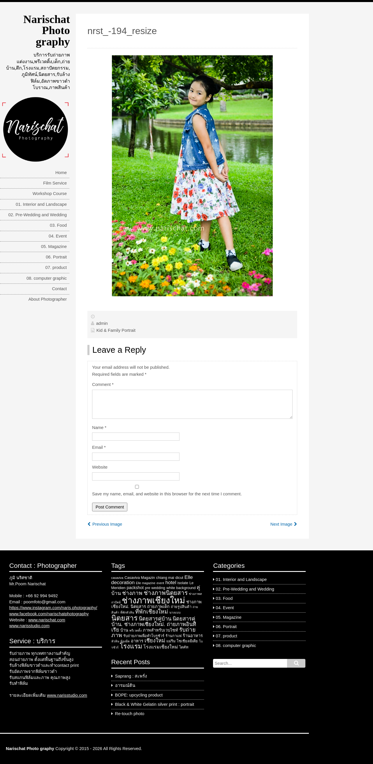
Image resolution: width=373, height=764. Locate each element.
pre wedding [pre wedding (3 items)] (155, 588)
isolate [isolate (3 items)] (182, 583)
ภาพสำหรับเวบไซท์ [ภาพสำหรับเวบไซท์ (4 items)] (160, 630)
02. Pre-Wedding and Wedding (37, 214)
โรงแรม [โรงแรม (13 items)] (131, 646)
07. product (56, 267)
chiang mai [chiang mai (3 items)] (165, 577)
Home (61, 172)
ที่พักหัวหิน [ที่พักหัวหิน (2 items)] (127, 612)
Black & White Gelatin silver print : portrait (154, 704)
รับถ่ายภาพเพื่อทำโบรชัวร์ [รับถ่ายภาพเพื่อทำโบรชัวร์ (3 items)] (143, 636)
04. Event (58, 236)
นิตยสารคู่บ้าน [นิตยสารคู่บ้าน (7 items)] (155, 619)
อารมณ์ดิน (125, 685)
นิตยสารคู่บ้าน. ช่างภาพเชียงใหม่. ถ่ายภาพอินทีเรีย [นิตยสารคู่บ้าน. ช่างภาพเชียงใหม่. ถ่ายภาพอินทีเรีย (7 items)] (153, 624)
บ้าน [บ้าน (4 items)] (124, 630)
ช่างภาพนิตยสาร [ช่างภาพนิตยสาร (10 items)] (166, 592)
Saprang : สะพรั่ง (131, 676)
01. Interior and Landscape (41, 204)
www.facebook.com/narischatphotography (49, 613)
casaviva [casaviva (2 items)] (117, 577)
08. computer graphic (47, 278)
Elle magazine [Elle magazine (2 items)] (145, 583)
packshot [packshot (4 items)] (135, 587)
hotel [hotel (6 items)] (170, 582)
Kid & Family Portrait (116, 330)
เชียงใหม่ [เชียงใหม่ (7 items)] (155, 641)
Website (100, 467)
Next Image (281, 524)
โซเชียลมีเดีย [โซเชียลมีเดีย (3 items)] (187, 641)
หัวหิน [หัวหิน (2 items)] (115, 641)
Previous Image (107, 524)
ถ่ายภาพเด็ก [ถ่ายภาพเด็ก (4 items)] (158, 606)
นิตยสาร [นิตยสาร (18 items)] (124, 618)
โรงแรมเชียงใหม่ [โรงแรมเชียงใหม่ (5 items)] (160, 646)
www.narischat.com (46, 620)
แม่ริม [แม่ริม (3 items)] (170, 641)
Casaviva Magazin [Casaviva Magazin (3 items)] (139, 577)
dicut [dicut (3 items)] (179, 577)
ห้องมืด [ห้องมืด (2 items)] (125, 641)
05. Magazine (54, 246)
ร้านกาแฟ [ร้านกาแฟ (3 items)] (174, 636)
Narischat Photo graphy (46, 30)
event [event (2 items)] (160, 583)
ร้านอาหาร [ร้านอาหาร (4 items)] (193, 635)
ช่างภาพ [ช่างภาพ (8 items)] (132, 593)
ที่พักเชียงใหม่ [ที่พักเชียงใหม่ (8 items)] (151, 612)
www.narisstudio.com (29, 625)
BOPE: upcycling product (139, 695)
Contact (59, 288)
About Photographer (47, 299)
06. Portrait (56, 257)
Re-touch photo (130, 713)
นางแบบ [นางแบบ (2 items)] (175, 612)
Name (99, 427)
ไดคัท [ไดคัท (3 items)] (183, 647)
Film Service (55, 183)
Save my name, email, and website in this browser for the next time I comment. (167, 494)
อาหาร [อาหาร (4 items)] (137, 641)
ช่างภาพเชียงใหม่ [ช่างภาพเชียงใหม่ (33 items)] (153, 600)
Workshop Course (50, 193)
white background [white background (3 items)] (181, 588)
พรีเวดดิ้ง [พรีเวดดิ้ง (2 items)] (135, 630)
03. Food (58, 225)
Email (99, 447)
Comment (103, 384)
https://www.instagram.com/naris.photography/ (53, 607)
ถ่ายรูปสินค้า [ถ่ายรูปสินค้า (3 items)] (181, 607)
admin (102, 323)
